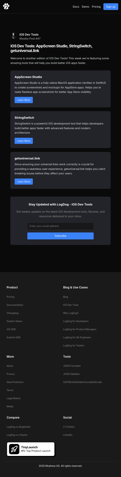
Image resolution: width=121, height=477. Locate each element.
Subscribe (60, 235)
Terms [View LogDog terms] (10, 390)
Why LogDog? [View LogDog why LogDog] (71, 313)
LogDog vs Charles (17, 434)
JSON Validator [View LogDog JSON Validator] (71, 374)
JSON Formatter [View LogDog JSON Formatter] (72, 365)
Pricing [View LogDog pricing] (96, 6)
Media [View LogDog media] (10, 406)
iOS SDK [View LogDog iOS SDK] (11, 329)
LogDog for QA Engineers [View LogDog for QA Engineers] (77, 337)
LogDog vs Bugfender (18, 426)
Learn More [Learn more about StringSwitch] (23, 140)
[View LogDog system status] (32, 321)
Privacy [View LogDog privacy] (11, 374)
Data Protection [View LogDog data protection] (15, 382)
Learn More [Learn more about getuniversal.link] (23, 181)
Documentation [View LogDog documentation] (15, 304)
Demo (85, 6)
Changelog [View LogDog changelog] (13, 313)
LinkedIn (67, 434)
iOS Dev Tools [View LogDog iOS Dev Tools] (70, 304)
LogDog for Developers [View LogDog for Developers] (76, 321)
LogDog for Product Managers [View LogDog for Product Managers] (79, 329)
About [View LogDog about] (10, 365)
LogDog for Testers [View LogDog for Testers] (73, 345)
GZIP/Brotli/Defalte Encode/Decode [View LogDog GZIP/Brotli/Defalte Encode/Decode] (82, 382)
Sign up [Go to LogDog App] (111, 6)
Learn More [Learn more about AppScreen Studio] (23, 100)
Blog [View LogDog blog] (65, 296)
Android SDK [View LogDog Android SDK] (14, 337)
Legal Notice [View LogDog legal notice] (13, 398)
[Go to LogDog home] (6, 8)
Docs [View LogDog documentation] (76, 6)
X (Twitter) (69, 426)
